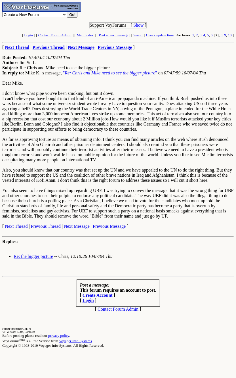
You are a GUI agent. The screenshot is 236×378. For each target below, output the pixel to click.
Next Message (77, 226)
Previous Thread (46, 226)
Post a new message (113, 35)
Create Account (98, 295)
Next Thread (16, 226)
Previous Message (109, 226)
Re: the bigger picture (33, 256)
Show (138, 25)
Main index (85, 35)
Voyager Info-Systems (75, 341)
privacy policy (58, 335)
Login (28, 35)
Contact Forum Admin (54, 35)
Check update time (160, 35)
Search (138, 35)
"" (110, 72)
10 (229, 35)
